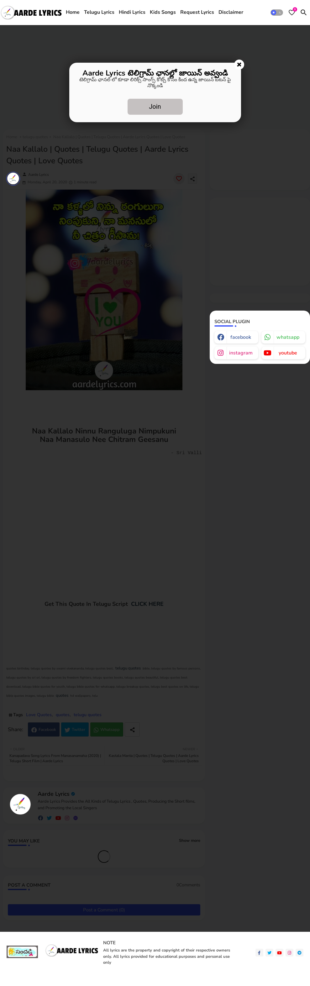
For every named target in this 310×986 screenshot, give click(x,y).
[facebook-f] (259, 953)
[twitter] (269, 953)
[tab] (73, 12)
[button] (277, 12)
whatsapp (287, 337)
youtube (288, 352)
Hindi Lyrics (132, 12)
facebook (240, 337)
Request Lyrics (197, 12)
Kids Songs (163, 12)
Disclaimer (230, 12)
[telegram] (299, 953)
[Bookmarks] (291, 12)
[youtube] (279, 953)
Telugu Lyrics (99, 12)
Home (73, 12)
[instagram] (289, 953)
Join (155, 106)
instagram (241, 352)
